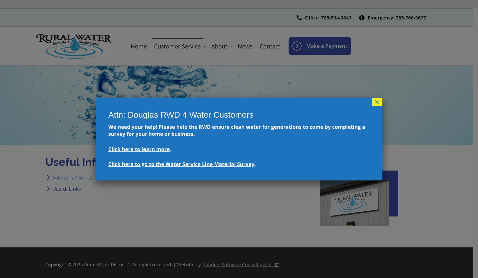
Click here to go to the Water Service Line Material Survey (181, 164)
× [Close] (377, 102)
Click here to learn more (139, 149)
